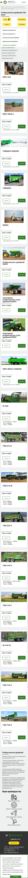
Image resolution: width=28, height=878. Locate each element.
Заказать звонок (14, 843)
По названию (22, 24)
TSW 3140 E (7, 685)
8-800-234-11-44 (15, 839)
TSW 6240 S (7, 526)
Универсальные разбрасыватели (9, 50)
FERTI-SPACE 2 (8, 114)
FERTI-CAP (7, 77)
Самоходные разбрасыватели (9, 55)
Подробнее (6, 89)
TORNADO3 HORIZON (11, 151)
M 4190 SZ (7, 645)
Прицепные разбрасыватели (8, 53)
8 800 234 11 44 (11, 1)
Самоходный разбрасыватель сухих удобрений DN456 (11, 300)
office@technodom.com (12, 2)
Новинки (7, 24)
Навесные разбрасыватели (8, 47)
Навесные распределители (9, 34)
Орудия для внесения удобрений (10, 41)
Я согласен (15, 876)
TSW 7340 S (7, 725)
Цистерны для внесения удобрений (11, 37)
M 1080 (5, 406)
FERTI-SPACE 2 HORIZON (12, 369)
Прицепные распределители (9, 30)
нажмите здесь (6, 874)
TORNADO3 (7, 188)
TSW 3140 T (7, 605)
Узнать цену (21, 89)
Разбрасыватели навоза (7, 58)
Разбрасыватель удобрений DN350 (13, 263)
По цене (7, 19)
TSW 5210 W (7, 486)
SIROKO (5, 225)
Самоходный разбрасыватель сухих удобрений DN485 (11, 335)
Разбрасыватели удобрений (14, 45)
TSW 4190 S (7, 565)
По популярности (22, 19)
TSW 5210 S (7, 446)
